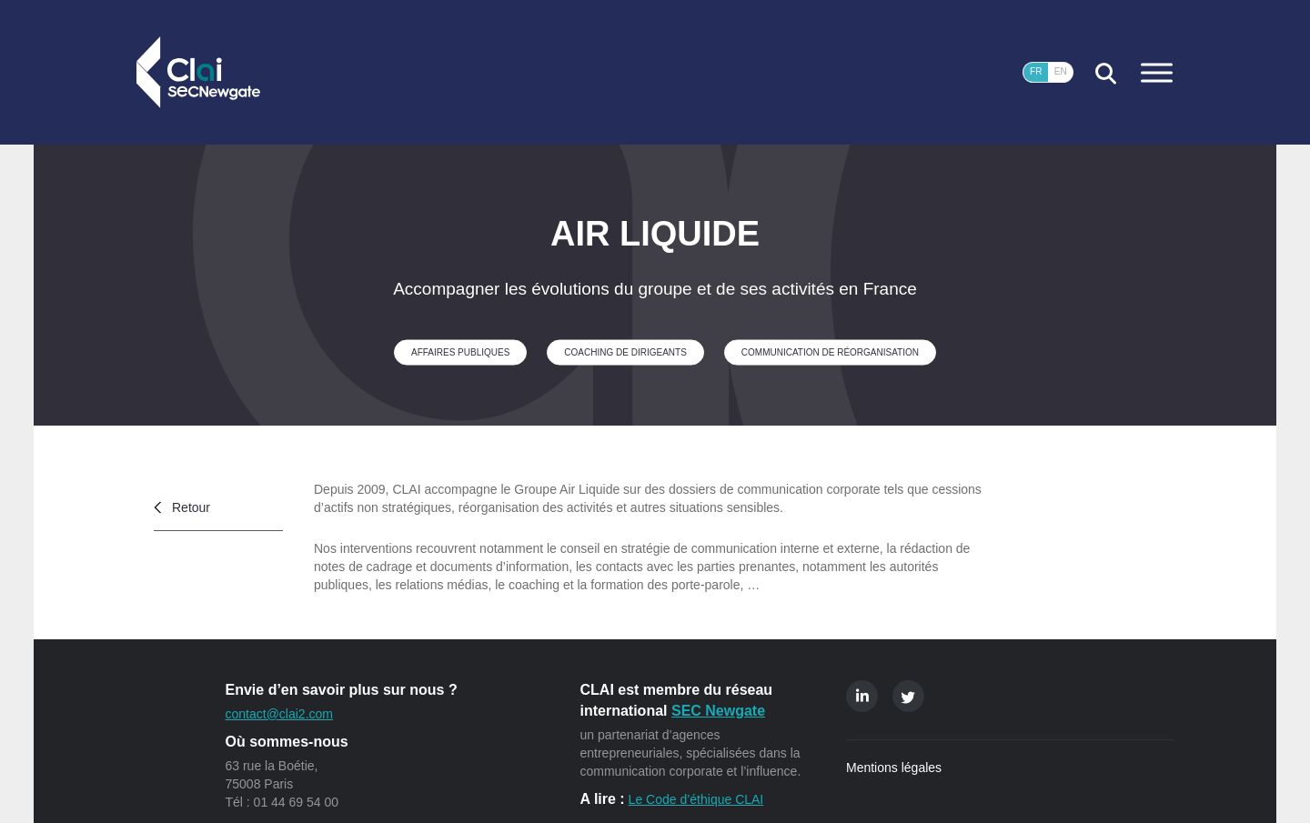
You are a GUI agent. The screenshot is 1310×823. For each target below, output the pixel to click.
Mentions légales (894, 767)
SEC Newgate (718, 710)
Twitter (908, 696)
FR (1036, 71)
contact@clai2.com (279, 714)
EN (1060, 71)
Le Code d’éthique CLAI (696, 799)
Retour (191, 507)
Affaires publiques (460, 351)
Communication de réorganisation (830, 351)
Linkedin (862, 696)
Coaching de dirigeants (625, 351)
